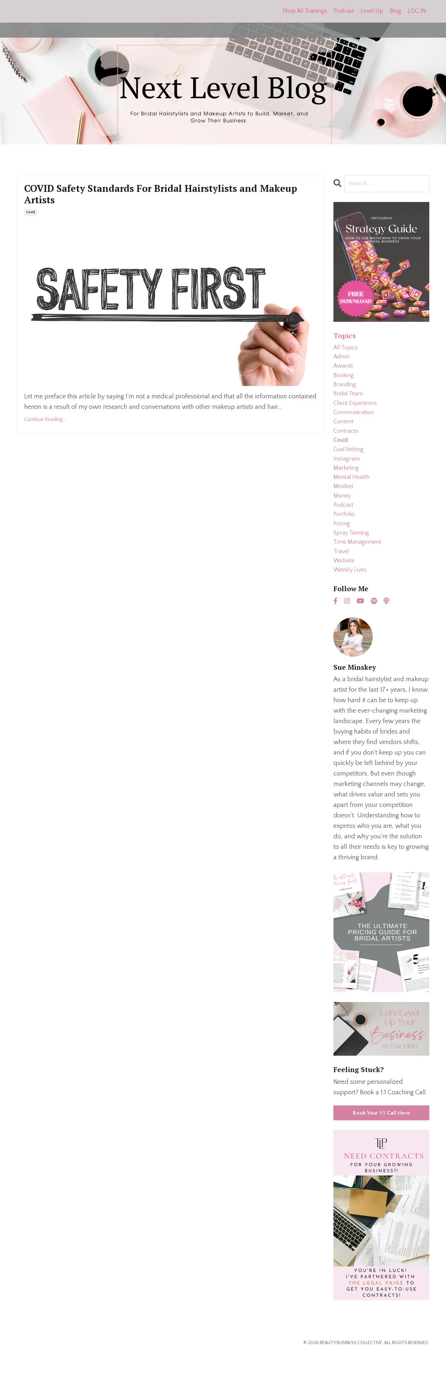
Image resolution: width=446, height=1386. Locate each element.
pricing (342, 548)
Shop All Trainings (304, 11)
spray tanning (353, 558)
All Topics (347, 349)
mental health (352, 496)
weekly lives (351, 600)
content (344, 433)
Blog (395, 11)
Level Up (372, 11)
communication (355, 422)
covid (30, 218)
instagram (347, 475)
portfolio (345, 537)
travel (341, 579)
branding (345, 391)
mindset (344, 506)
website (345, 590)
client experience (357, 412)
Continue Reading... (45, 425)
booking (344, 380)
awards (344, 370)
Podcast (344, 11)
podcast (344, 527)
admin (342, 359)
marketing (347, 485)
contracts (346, 443)
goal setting (350, 464)
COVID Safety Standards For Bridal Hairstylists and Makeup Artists (169, 197)
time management (359, 569)
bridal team (349, 401)
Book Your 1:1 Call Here (381, 1144)
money (342, 516)
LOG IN (417, 11)
